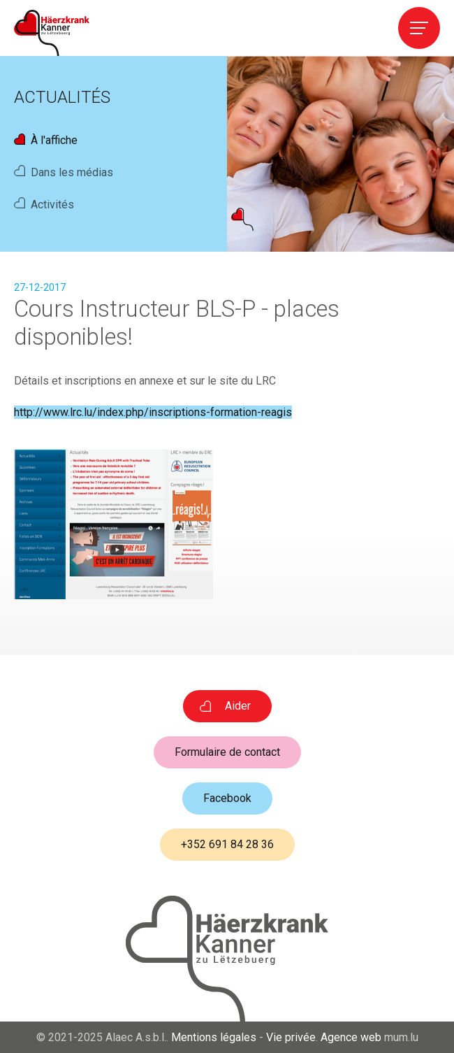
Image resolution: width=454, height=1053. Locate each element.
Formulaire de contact (227, 752)
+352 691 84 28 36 (227, 844)
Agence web (351, 1037)
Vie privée (291, 1037)
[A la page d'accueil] (51, 33)
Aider (238, 705)
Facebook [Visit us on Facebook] (227, 798)
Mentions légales (213, 1037)
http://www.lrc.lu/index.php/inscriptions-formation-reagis (153, 412)
